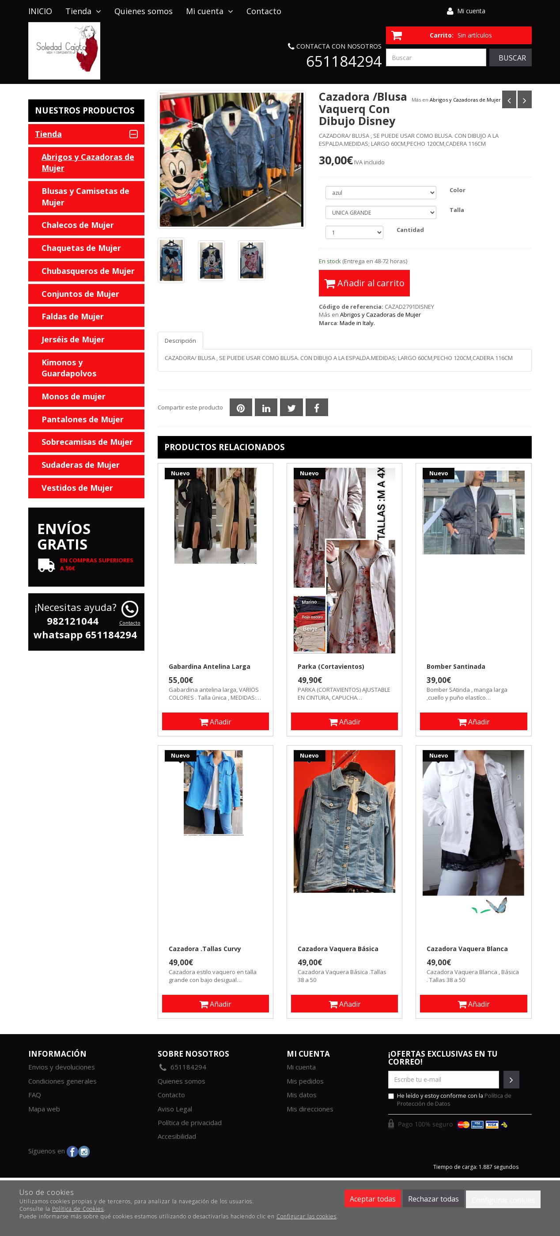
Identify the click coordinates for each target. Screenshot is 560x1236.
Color (457, 190)
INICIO (40, 11)
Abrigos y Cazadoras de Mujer (465, 99)
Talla (457, 210)
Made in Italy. (357, 323)
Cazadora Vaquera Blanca (467, 949)
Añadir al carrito (364, 283)
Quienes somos (143, 11)
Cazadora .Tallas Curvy (205, 949)
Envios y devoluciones (61, 1066)
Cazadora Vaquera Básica (338, 949)
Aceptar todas (373, 1199)
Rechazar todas (433, 1199)
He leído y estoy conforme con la (449, 1099)
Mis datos (302, 1094)
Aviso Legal (175, 1108)
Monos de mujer (74, 396)
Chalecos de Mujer (78, 225)
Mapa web (44, 1108)
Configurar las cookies (306, 1216)
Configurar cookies (503, 1200)
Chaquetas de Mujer (81, 248)
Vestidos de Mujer (77, 487)
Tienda (83, 11)
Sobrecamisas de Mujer (87, 441)
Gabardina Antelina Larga (209, 667)
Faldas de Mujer (73, 316)
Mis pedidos (305, 1081)
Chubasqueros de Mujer (88, 270)
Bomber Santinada (456, 667)
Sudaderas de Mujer (81, 464)
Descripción (180, 341)
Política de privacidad (190, 1122)
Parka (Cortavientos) (331, 667)
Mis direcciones (310, 1108)
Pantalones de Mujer (83, 419)
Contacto (263, 11)
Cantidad (410, 230)
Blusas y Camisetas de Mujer (85, 197)
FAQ (34, 1094)
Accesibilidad (177, 1136)
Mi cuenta (471, 11)
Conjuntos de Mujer (80, 293)
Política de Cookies (78, 1209)
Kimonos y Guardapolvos (69, 368)
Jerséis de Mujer (73, 339)
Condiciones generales (62, 1081)
